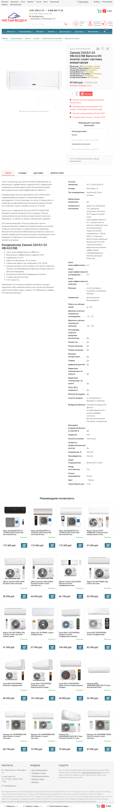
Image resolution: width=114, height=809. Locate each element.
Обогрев (39, 31)
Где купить (15, 2)
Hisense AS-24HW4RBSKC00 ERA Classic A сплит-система (43, 736)
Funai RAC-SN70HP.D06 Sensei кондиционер (96, 633)
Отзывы (22, 172)
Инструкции (54, 2)
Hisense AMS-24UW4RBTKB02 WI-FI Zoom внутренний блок (99, 685)
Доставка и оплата (39, 773)
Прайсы (5, 4)
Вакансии (35, 782)
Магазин (5, 2)
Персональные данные (40, 776)
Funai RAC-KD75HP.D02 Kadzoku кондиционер (12, 684)
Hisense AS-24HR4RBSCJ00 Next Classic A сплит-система (14, 736)
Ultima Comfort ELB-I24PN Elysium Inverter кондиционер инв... (70, 583)
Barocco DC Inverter (85, 159)
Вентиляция (93, 31)
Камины (51, 31)
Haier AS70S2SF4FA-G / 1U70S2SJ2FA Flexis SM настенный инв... (41, 532)
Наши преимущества (39, 770)
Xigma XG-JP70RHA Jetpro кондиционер (42, 633)
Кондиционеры (25, 31)
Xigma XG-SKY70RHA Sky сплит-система (97, 583)
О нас (23, 2)
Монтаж (10, 31)
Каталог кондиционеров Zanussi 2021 (89, 113)
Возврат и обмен (38, 779)
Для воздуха (64, 31)
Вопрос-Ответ (57, 173)
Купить (88, 94)
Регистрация (107, 2)
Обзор (8, 173)
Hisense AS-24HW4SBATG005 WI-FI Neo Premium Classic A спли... (70, 736)
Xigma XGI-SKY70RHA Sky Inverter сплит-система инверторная (14, 634)
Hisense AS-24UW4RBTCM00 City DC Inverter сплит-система (99, 736)
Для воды (79, 31)
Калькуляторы (15, 4)
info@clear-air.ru (38, 16)
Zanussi (96, 159)
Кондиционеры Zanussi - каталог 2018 (89, 117)
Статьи (38, 2)
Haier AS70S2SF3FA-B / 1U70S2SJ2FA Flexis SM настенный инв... (13, 532)
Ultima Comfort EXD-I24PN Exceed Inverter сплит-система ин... (42, 583)
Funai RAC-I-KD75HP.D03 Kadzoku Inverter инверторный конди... (41, 685)
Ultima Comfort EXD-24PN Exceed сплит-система (13, 583)
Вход (97, 2)
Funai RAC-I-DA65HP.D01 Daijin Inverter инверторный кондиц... (71, 685)
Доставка (38, 173)
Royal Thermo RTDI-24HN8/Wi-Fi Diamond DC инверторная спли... (97, 532)
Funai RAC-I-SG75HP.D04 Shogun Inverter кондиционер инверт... (69, 634)
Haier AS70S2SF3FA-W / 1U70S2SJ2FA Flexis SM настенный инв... (69, 532)
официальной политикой (91, 772)
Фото (46, 2)
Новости (30, 2)
